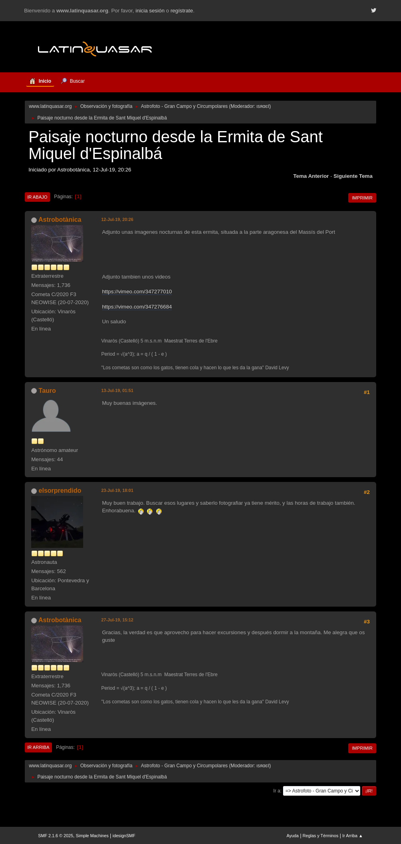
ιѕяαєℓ (263, 106)
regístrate (181, 11)
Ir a (276, 791)
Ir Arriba (38, 747)
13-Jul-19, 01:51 (117, 390)
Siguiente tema (353, 176)
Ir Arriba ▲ (352, 835)
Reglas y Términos (321, 835)
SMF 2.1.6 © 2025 (55, 835)
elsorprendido (60, 490)
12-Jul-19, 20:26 (117, 219)
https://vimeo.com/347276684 (137, 307)
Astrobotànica (59, 219)
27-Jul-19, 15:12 (117, 619)
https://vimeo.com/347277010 (137, 292)
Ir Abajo (37, 197)
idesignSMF (123, 835)
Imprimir (362, 197)
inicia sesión (150, 11)
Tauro (47, 390)
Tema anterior (311, 176)
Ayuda (293, 835)
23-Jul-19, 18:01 (117, 490)
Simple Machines (92, 835)
